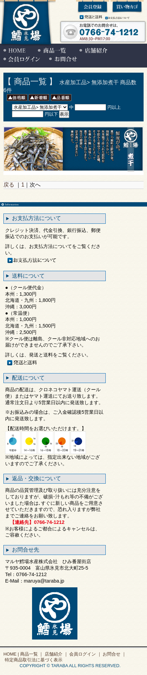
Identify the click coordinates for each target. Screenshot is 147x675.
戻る (8, 185)
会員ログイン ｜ (85, 654)
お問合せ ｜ (114, 654)
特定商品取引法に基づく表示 (32, 659)
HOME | (11, 654)
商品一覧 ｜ (31, 654)
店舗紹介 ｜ (55, 654)
